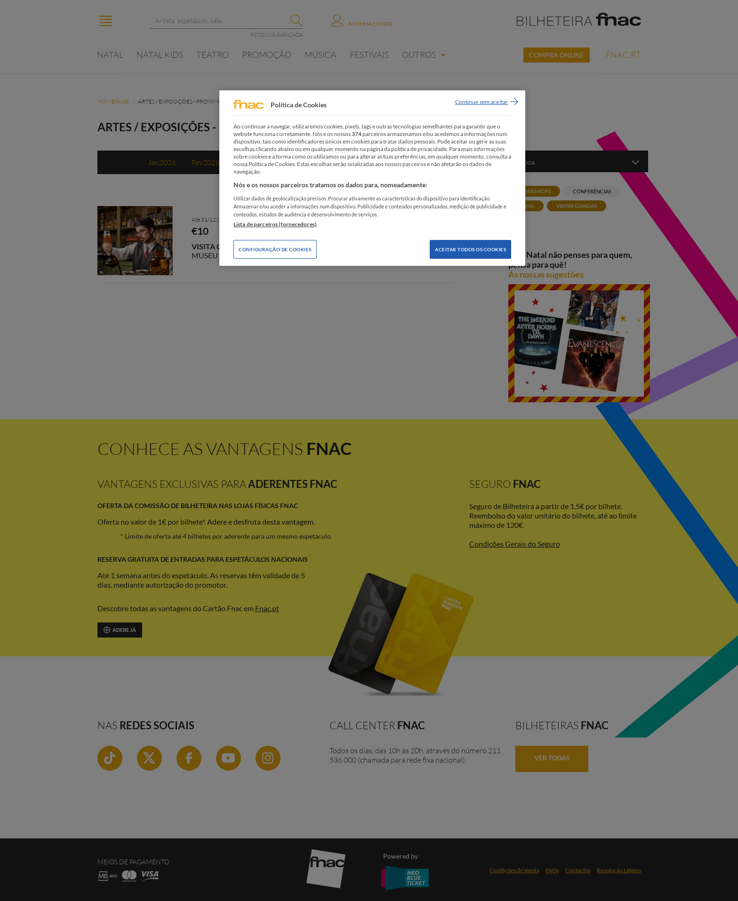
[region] (372, 178)
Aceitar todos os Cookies (470, 249)
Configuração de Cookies (275, 249)
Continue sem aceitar (481, 101)
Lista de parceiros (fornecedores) (275, 224)
